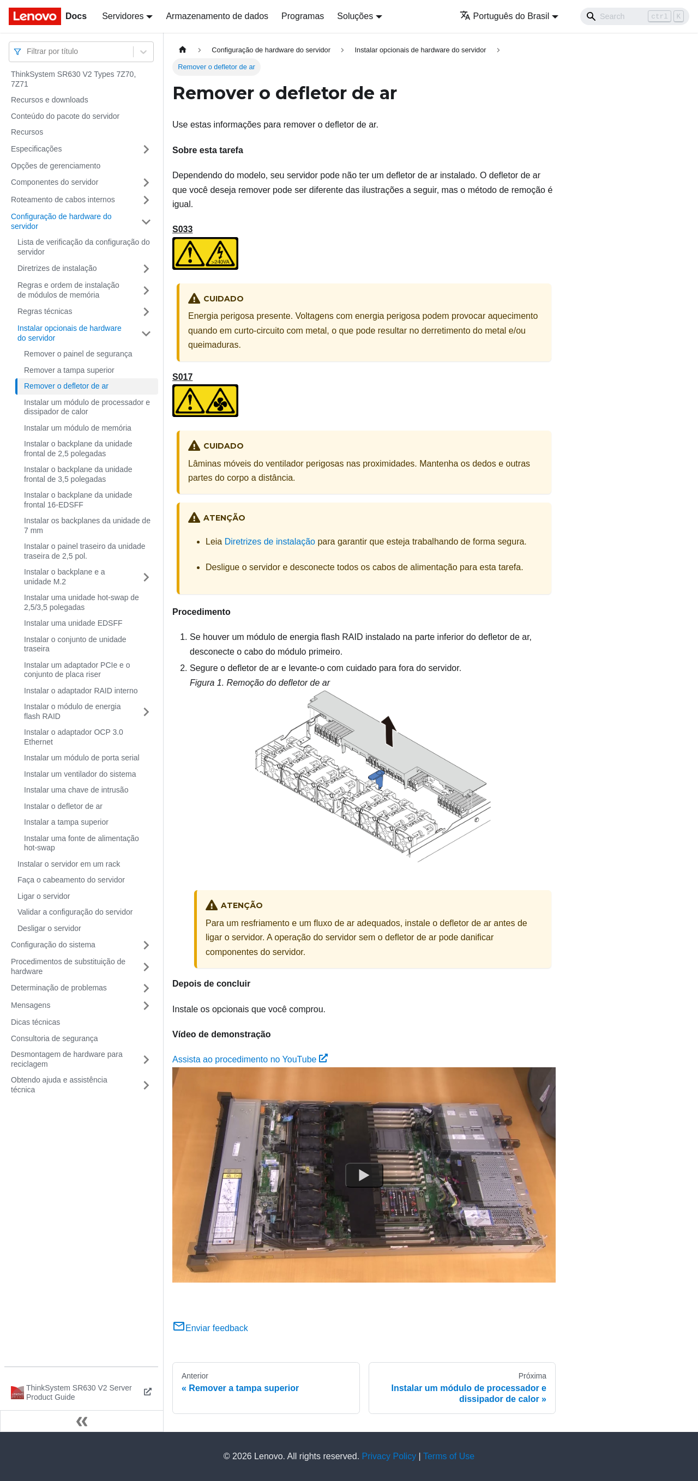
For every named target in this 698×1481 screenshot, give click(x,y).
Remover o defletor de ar (66, 386)
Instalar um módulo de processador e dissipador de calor (87, 407)
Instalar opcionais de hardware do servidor (69, 333)
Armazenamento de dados (217, 16)
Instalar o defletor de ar (63, 806)
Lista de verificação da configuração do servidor (83, 247)
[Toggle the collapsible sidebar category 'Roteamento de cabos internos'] (146, 200)
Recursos (27, 132)
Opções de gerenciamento (55, 165)
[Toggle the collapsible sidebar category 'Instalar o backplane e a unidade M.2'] (146, 577)
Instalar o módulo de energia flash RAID (72, 711)
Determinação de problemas (59, 987)
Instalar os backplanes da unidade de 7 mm (87, 525)
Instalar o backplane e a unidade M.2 (64, 576)
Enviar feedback (210, 1328)
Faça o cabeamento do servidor (71, 879)
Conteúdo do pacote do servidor (65, 116)
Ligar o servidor (43, 896)
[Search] (634, 16)
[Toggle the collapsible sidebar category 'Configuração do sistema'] (146, 945)
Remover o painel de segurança (78, 353)
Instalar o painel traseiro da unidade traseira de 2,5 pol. (85, 551)
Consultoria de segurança (54, 1038)
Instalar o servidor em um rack (68, 864)
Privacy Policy (389, 1456)
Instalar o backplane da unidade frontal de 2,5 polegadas (78, 448)
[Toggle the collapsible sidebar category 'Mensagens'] (146, 1005)
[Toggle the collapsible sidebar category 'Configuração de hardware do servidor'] (146, 221)
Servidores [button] (122, 16)
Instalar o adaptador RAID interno (81, 690)
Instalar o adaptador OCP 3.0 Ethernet (73, 737)
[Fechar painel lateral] (82, 1421)
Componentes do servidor (54, 182)
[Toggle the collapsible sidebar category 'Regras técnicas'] (146, 312)
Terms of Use (448, 1456)
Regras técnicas (44, 311)
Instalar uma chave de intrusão (76, 789)
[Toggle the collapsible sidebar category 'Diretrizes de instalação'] (146, 268)
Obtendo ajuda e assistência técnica (59, 1084)
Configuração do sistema (53, 944)
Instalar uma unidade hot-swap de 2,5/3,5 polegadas (81, 602)
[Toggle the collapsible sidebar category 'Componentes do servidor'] (146, 182)
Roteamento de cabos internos (63, 199)
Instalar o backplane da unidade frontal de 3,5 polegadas (78, 474)
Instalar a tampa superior (66, 822)
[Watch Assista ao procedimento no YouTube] (364, 1175)
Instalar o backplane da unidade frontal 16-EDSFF (78, 500)
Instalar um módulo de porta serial (82, 757)
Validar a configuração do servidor (75, 912)
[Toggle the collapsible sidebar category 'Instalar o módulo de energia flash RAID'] (146, 711)
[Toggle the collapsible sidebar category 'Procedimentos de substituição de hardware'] (146, 967)
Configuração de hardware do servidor (61, 221)
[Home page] (182, 49)
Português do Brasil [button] (505, 16)
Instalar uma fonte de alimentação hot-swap (81, 843)
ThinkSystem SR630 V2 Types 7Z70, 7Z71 (73, 79)
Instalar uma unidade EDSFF (73, 623)
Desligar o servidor (49, 928)
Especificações (36, 148)
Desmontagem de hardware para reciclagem (67, 1059)
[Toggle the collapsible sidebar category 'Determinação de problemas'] (146, 988)
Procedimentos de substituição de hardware (68, 966)
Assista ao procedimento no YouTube (250, 1059)
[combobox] (28, 51)
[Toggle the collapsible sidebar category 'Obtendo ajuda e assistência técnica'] (146, 1085)
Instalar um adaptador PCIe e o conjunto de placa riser (77, 670)
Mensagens (30, 1005)
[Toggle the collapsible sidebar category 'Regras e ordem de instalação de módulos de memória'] (146, 290)
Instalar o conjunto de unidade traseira (75, 644)
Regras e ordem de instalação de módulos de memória (68, 290)
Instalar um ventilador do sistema (80, 774)
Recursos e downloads (49, 99)
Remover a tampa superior (69, 370)
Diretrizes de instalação (57, 268)
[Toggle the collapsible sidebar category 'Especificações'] (146, 149)
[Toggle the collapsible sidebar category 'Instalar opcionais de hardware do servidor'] (146, 333)
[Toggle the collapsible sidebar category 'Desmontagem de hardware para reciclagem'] (146, 1059)
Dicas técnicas (35, 1022)
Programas (302, 16)
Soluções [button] (355, 16)
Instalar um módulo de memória (77, 428)
